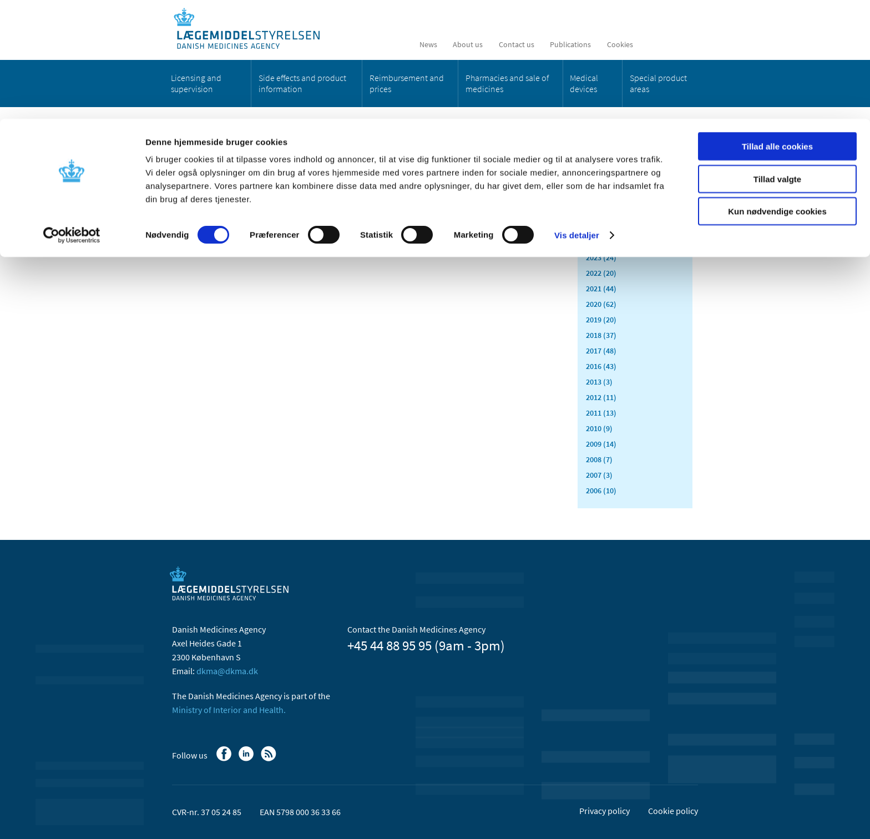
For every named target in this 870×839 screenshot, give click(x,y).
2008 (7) (599, 459)
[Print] (537, 205)
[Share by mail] (376, 205)
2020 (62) (601, 304)
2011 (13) (601, 413)
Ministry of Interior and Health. (229, 709)
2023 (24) (601, 257)
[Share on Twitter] (357, 205)
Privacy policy (604, 810)
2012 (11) (601, 397)
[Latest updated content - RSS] (491, 205)
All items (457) (610, 175)
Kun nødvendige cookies (777, 92)
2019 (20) (601, 320)
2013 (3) (599, 382)
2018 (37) (601, 335)
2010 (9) (599, 428)
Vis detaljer (576, 116)
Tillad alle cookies (777, 27)
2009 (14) (601, 444)
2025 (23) (601, 226)
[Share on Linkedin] (338, 205)
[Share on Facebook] (319, 205)
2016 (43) (601, 366)
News (189, 157)
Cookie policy (673, 810)
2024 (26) (601, 242)
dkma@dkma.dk (227, 670)
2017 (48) (601, 351)
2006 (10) (601, 491)
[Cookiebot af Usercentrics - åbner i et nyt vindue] (71, 116)
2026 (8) (599, 211)
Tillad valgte (777, 60)
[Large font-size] (518, 205)
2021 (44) (601, 289)
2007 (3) (599, 475)
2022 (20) (601, 273)
